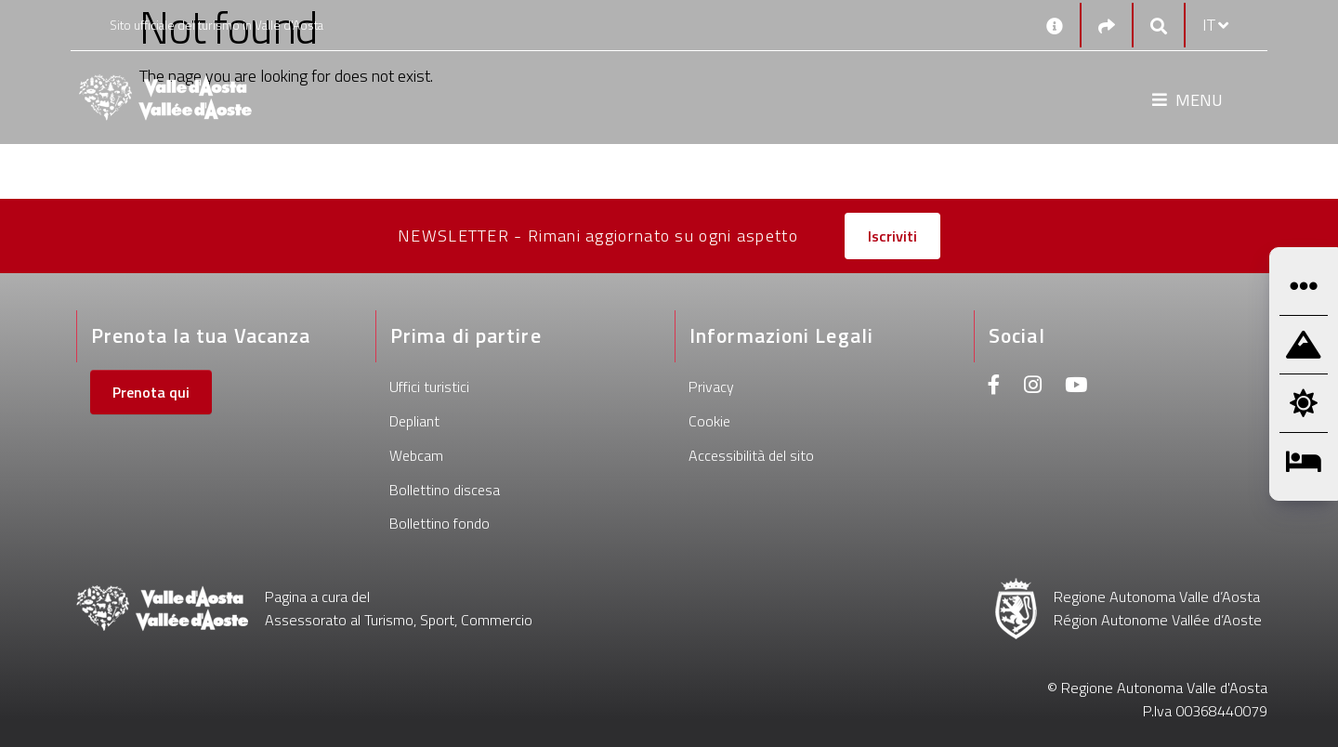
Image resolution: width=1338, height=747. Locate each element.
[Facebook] (994, 387)
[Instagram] (1033, 387)
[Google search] (1158, 25)
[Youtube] (1076, 387)
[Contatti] (1054, 25)
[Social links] (1106, 25)
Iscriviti (892, 236)
